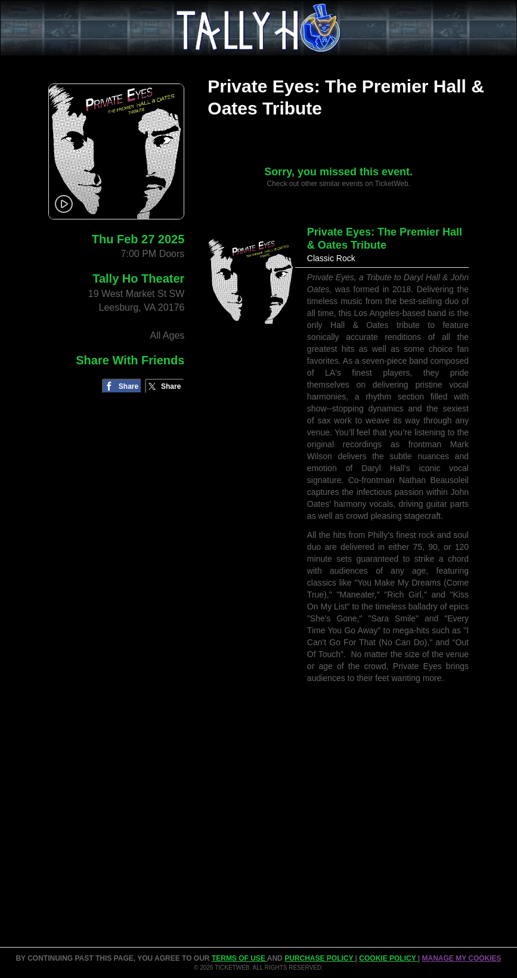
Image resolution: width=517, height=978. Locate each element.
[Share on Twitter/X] (165, 386)
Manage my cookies (461, 958)
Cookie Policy (388, 958)
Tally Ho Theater (138, 278)
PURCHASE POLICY (319, 958)
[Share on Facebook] (122, 386)
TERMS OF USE (239, 958)
